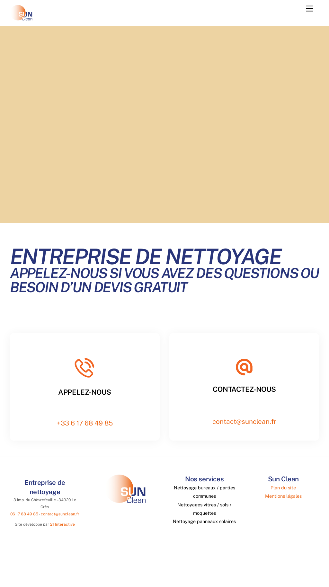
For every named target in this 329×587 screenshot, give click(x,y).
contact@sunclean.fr (244, 421)
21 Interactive (62, 524)
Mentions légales (283, 496)
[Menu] (309, 9)
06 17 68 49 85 (24, 514)
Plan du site (283, 487)
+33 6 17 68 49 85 (85, 423)
